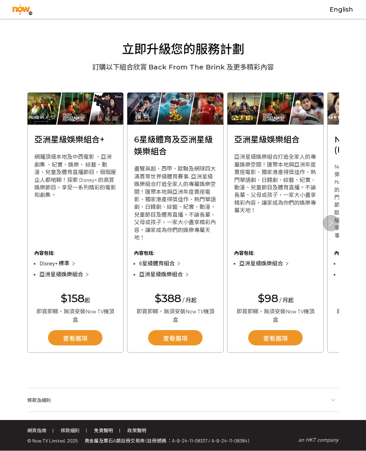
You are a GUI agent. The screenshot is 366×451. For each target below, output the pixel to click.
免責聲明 (103, 430)
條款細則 (70, 430)
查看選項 (75, 338)
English (341, 9)
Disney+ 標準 (54, 263)
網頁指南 (36, 430)
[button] (331, 223)
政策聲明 (136, 430)
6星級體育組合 (157, 263)
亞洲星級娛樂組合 (61, 274)
